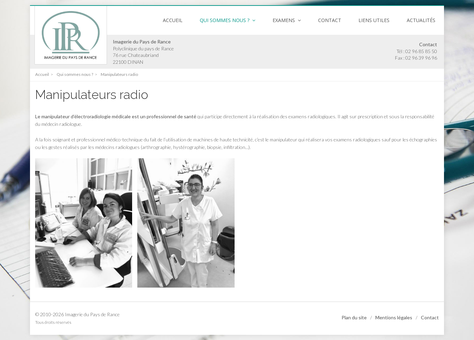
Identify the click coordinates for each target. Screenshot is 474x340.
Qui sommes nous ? (74, 74)
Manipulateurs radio (119, 74)
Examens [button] (287, 20)
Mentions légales (393, 317)
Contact (329, 20)
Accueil (172, 20)
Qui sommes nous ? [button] (227, 20)
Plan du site (354, 317)
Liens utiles (373, 20)
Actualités (421, 20)
